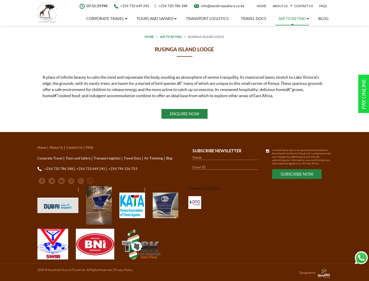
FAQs (323, 6)
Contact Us (303, 6)
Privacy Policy (311, 163)
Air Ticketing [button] (292, 18)
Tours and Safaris (78, 158)
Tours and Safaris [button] (155, 18)
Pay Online (364, 94)
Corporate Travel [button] (105, 18)
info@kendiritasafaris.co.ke (222, 6)
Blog (323, 18)
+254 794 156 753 (122, 169)
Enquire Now (184, 114)
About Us (56, 147)
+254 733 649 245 (134, 6)
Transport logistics (207, 18)
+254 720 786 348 (172, 6)
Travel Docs (253, 18)
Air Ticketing (171, 36)
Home (261, 6)
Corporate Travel (50, 158)
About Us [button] (280, 6)
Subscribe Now (297, 174)
